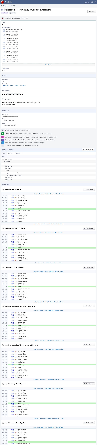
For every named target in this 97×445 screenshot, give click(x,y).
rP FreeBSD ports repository (10, 116)
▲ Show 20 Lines (37, 224)
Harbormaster (8, 133)
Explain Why (51, 140)
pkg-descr (10, 177)
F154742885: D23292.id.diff (14, 30)
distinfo (9, 168)
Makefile (8, 161)
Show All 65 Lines (49, 193)
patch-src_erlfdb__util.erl (15, 175)
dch (12, 18)
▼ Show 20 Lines (59, 193)
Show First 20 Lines (38, 193)
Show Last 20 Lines (59, 224)
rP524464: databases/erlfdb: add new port (14, 85)
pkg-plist (9, 180)
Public (13, 13)
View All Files (48, 65)
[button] (95, 2)
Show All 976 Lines (48, 224)
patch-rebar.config (13, 173)
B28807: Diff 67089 (33, 133)
